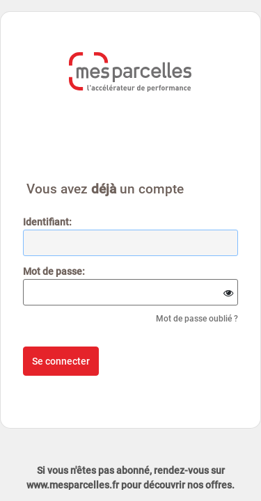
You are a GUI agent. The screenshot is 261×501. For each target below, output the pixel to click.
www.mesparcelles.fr (72, 485)
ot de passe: (54, 271)
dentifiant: (47, 222)
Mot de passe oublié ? (197, 319)
